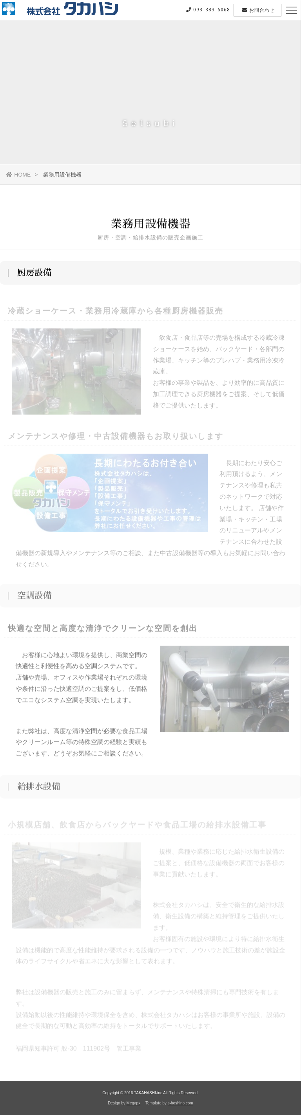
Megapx (134, 1103)
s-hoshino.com (180, 1103)
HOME (18, 174)
